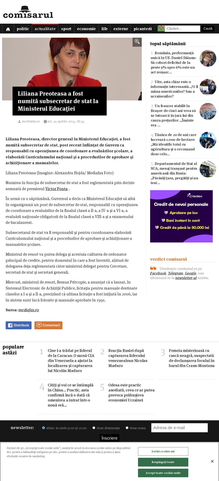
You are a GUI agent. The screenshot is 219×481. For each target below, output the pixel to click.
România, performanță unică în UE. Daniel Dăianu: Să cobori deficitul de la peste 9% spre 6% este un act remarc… (183, 62)
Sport (66, 28)
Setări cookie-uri (163, 452)
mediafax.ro (31, 121)
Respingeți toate (163, 463)
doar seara (136, 428)
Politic (23, 28)
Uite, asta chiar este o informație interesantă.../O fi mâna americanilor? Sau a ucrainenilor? (183, 88)
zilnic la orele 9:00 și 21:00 (64, 428)
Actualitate (45, 28)
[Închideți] (212, 462)
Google (190, 273)
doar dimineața (106, 428)
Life (104, 28)
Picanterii (143, 28)
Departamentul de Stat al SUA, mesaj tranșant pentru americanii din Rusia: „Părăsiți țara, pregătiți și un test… (183, 173)
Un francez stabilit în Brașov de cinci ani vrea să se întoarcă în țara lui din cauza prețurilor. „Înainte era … (183, 115)
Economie (86, 28)
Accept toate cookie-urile (163, 474)
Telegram (175, 273)
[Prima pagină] (8, 28)
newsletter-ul (186, 278)
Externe (120, 28)
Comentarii (48, 325)
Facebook (158, 273)
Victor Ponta (56, 188)
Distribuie (18, 325)
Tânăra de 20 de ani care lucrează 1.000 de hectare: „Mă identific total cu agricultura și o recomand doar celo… (183, 144)
